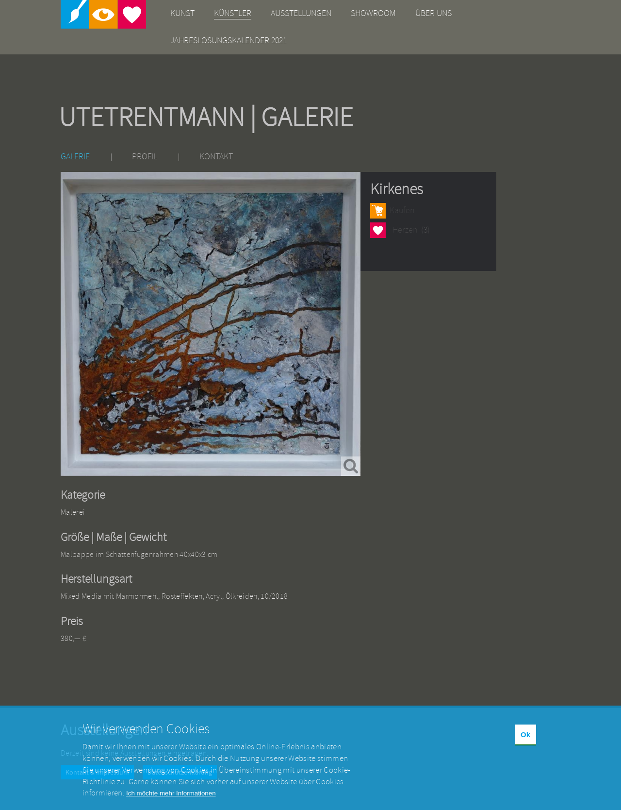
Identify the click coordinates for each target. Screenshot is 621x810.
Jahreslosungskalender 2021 (228, 40)
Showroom (373, 13)
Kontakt (216, 156)
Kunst (182, 13)
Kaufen (402, 210)
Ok (525, 743)
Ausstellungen (301, 13)
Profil (144, 156)
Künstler (232, 13)
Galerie (75, 156)
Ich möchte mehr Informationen (170, 801)
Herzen (378, 230)
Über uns (433, 13)
